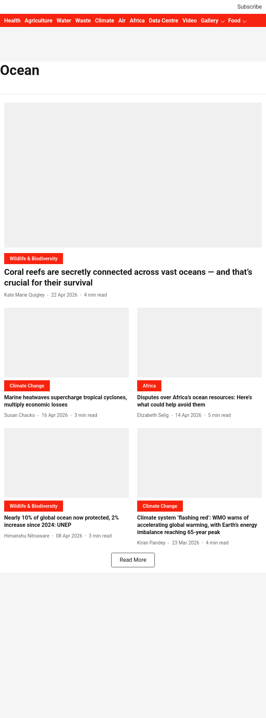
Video (190, 20)
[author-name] (25, 295)
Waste (83, 20)
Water (63, 20)
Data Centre (163, 20)
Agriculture (38, 20)
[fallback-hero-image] (133, 175)
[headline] (133, 277)
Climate (104, 20)
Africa (137, 20)
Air (122, 20)
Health (12, 20)
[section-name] (33, 258)
